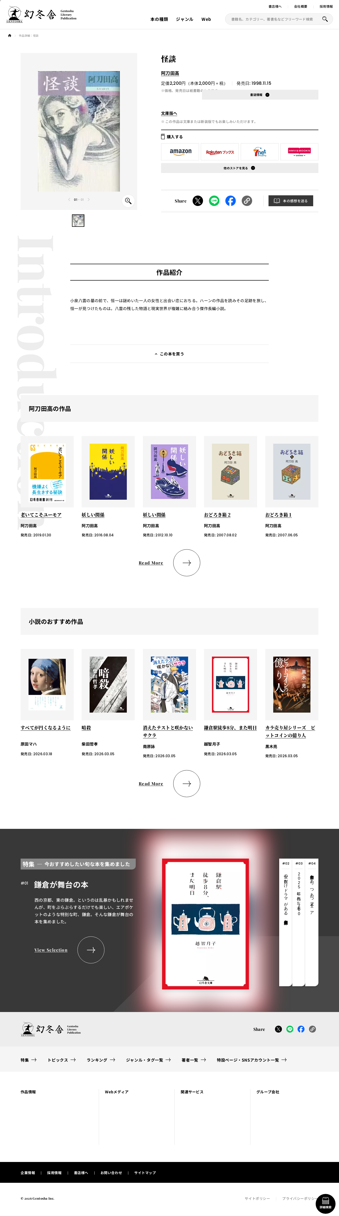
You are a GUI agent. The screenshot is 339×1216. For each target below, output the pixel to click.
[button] (78, 220)
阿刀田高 (170, 73)
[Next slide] (89, 199)
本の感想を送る (295, 200)
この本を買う (172, 354)
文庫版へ (169, 113)
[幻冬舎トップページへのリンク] (41, 20)
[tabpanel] (135, 922)
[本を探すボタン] (325, 19)
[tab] (285, 922)
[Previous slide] (69, 199)
